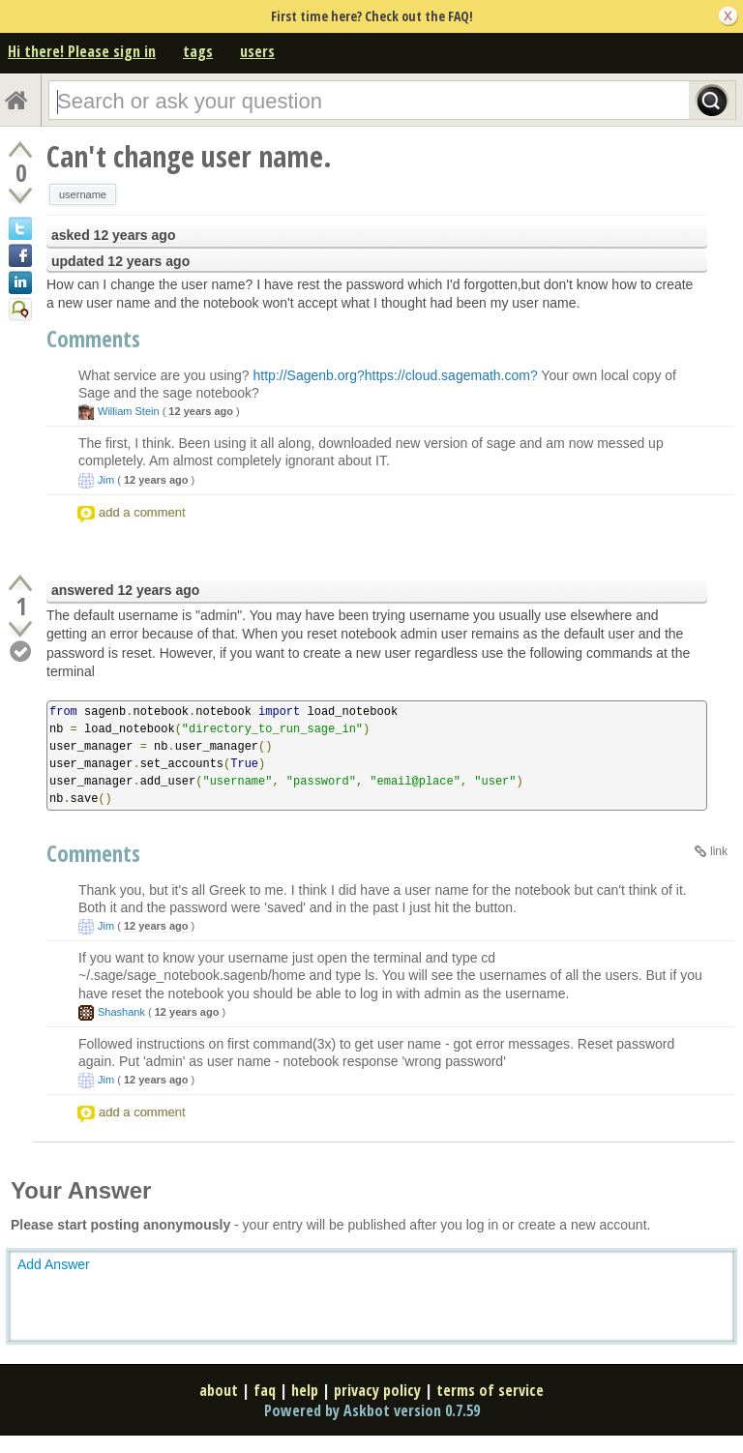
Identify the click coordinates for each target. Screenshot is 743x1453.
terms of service (490, 1390)
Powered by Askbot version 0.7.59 (372, 1410)
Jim (106, 480)
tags (198, 51)
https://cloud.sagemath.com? (451, 375)
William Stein (129, 411)
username (82, 194)
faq (264, 1390)
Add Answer (53, 1264)
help (304, 1390)
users (257, 51)
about (218, 1390)
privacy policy (377, 1390)
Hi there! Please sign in (82, 51)
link (719, 851)
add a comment (142, 512)
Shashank (121, 1012)
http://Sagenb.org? (309, 375)
